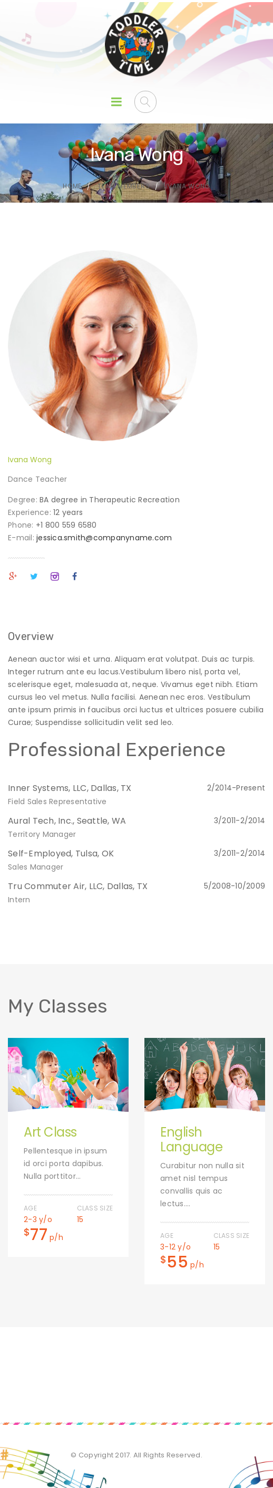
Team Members (123, 186)
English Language (191, 1139)
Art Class (50, 1132)
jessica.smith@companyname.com (104, 537)
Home (72, 186)
